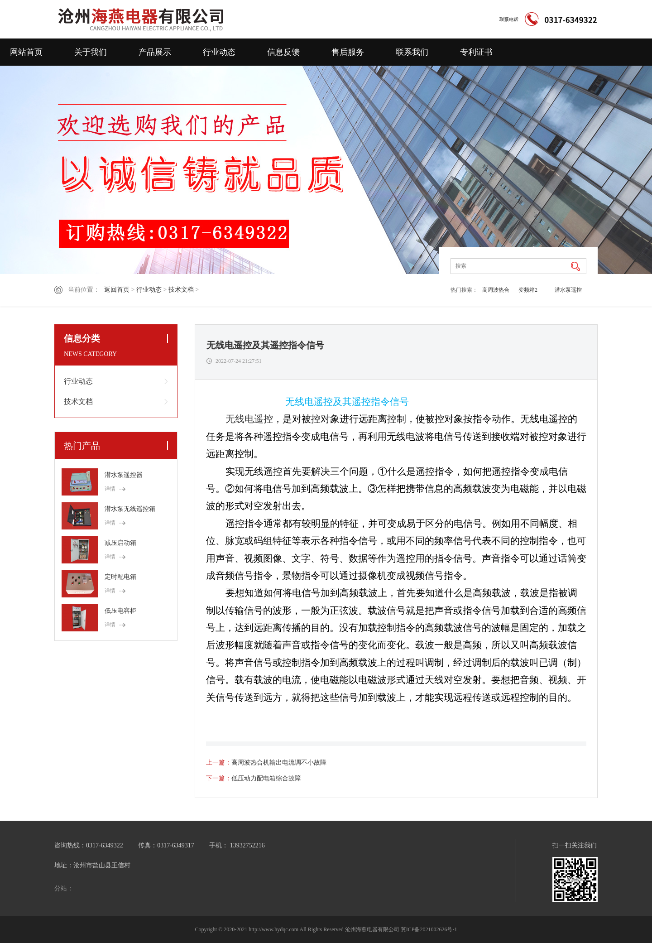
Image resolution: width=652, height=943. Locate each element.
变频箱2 (527, 290)
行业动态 (219, 52)
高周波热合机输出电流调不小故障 (278, 762)
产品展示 (155, 52)
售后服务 (347, 52)
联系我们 (412, 52)
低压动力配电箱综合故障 (266, 778)
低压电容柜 (120, 610)
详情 (110, 489)
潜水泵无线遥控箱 (130, 508)
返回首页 (116, 289)
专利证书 (476, 52)
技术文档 (181, 289)
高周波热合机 (495, 292)
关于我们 (90, 52)
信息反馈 (283, 52)
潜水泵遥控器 (568, 292)
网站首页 (26, 52)
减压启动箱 (120, 542)
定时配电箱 (120, 576)
